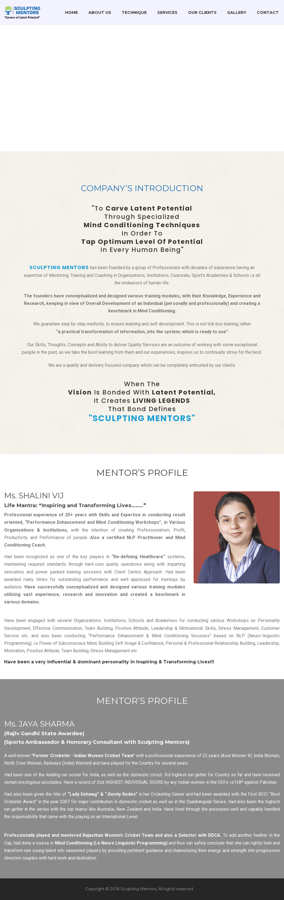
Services (167, 12)
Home (71, 12)
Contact (268, 12)
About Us (99, 12)
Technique (134, 12)
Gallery (236, 12)
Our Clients (202, 12)
